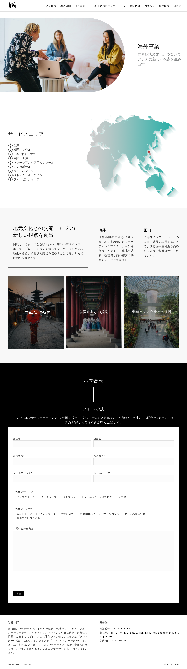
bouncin (175, 664)
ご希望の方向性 (22, 508)
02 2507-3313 (121, 628)
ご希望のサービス (24, 491)
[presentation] (37, 580)
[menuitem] (51, 5)
